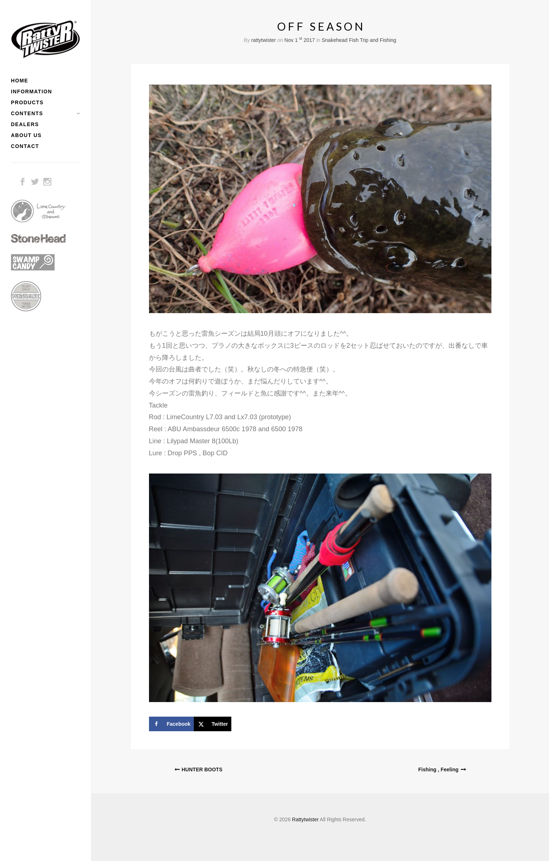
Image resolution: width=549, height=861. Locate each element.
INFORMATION (31, 91)
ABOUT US (26, 135)
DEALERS (25, 124)
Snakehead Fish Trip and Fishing (359, 40)
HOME (19, 80)
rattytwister (263, 40)
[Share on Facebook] (171, 724)
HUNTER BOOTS (202, 769)
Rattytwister (305, 819)
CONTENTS (27, 113)
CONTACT (25, 146)
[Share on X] (212, 724)
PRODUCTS (27, 102)
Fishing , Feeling (438, 769)
